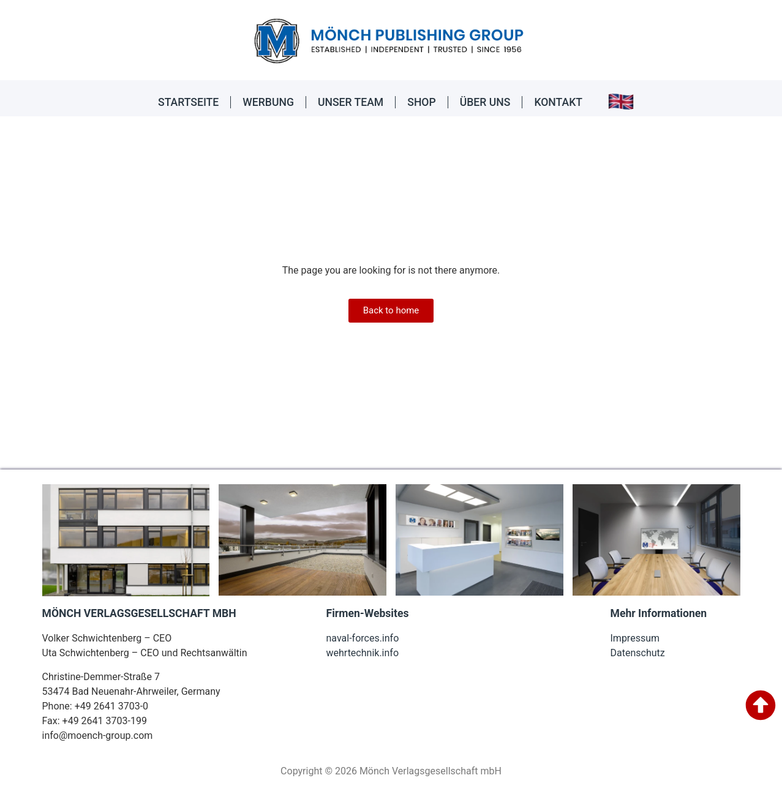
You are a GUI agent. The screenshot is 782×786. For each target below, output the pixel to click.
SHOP (421, 102)
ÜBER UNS (485, 102)
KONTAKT (558, 102)
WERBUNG (268, 102)
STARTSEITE (188, 102)
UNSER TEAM (350, 102)
